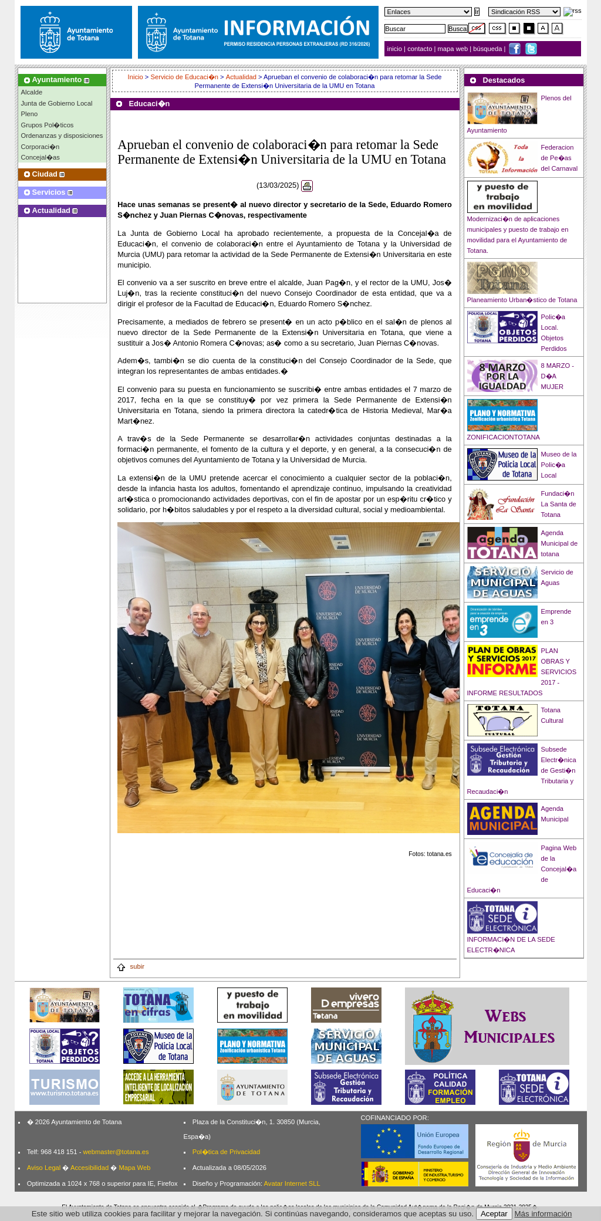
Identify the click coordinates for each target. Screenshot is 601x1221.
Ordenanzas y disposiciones (62, 135)
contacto (419, 48)
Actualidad (241, 76)
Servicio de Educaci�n (184, 76)
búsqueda (488, 48)
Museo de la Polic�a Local (559, 465)
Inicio (136, 76)
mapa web (454, 48)
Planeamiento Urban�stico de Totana (522, 299)
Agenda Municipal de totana (559, 543)
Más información (543, 1213)
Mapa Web (134, 1167)
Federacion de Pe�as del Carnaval (559, 158)
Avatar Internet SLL (292, 1183)
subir (130, 966)
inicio (395, 48)
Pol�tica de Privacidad (226, 1151)
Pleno (29, 113)
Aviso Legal (44, 1167)
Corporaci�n (40, 146)
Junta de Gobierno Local (57, 103)
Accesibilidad (89, 1167)
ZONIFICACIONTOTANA (504, 437)
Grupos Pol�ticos (47, 124)
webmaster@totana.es (115, 1151)
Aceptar (494, 1213)
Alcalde (32, 92)
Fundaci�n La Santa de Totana (558, 504)
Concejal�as (40, 157)
